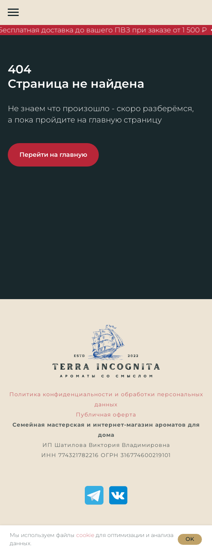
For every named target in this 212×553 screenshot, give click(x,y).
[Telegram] (94, 495)
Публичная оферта (106, 414)
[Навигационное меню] (13, 12)
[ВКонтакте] (118, 495)
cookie (85, 535)
